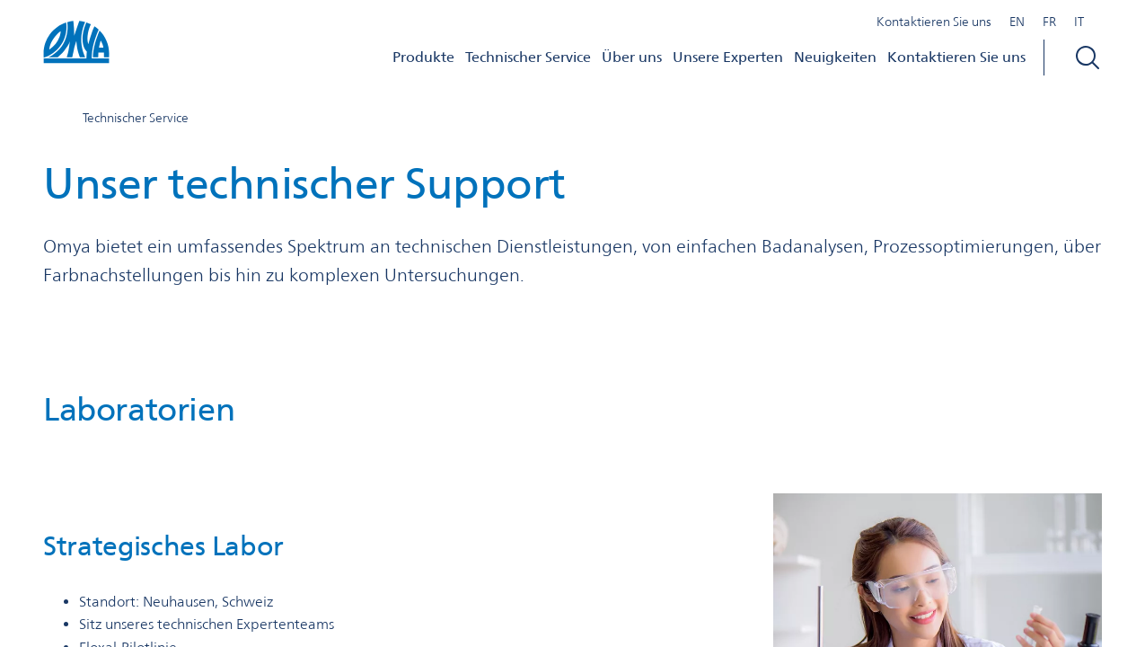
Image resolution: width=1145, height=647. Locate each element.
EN (1017, 21)
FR (1049, 21)
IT (1079, 21)
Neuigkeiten (835, 57)
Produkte (423, 57)
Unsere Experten (728, 57)
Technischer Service (528, 57)
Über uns (632, 57)
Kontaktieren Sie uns (933, 21)
